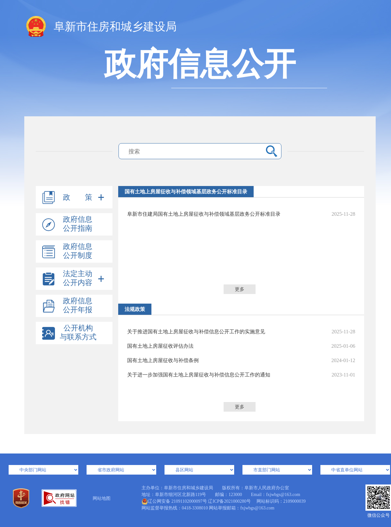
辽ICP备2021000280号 (229, 501)
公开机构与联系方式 (78, 332)
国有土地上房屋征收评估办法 (241, 346)
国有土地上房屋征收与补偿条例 (241, 360)
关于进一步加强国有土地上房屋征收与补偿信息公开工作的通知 (241, 375)
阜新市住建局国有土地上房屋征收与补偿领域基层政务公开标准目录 (241, 214)
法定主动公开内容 (77, 278)
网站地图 (102, 498)
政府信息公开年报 (77, 305)
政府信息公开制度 (77, 251)
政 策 (77, 197)
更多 (239, 289)
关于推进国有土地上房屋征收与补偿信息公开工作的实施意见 (241, 331)
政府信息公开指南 (77, 223)
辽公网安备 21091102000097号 (174, 501)
